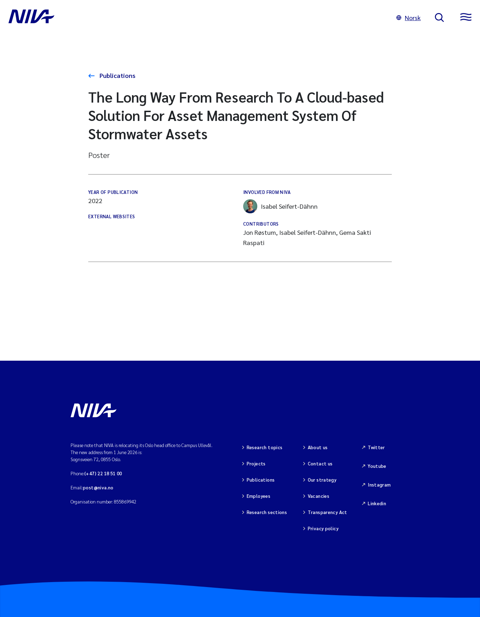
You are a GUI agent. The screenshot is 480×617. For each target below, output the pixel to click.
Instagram (379, 485)
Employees (259, 496)
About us (318, 447)
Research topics (265, 447)
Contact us (320, 463)
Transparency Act (327, 512)
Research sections (267, 512)
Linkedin (377, 503)
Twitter (376, 447)
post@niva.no (98, 487)
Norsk (408, 17)
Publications (117, 75)
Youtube (377, 466)
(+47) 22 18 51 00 (103, 473)
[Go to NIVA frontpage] (195, 18)
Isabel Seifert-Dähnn (280, 206)
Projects (256, 463)
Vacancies (319, 496)
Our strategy (322, 480)
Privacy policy (323, 528)
